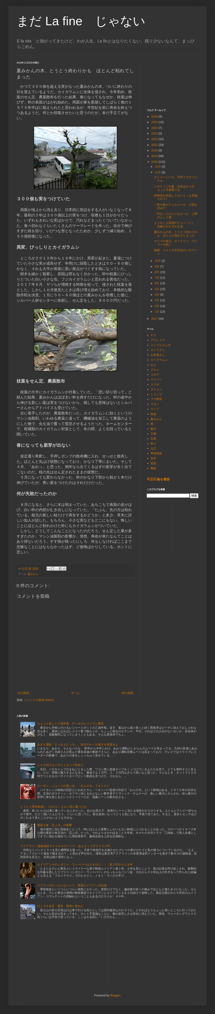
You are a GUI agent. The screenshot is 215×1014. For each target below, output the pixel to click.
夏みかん (33, 574)
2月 (157, 306)
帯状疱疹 (156, 453)
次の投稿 (23, 693)
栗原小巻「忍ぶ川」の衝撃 (54, 825)
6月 (157, 283)
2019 (155, 156)
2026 (155, 116)
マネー (154, 404)
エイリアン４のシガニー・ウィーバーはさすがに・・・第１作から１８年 (85, 864)
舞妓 (153, 468)
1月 (157, 311)
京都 (153, 433)
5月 (157, 289)
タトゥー (156, 389)
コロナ (154, 374)
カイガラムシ (159, 359)
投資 (153, 463)
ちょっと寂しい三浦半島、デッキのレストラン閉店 (70, 723)
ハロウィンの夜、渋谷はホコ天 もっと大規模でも (175, 188)
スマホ (154, 384)
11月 (158, 172)
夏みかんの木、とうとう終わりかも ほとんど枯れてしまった (175, 233)
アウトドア (157, 340)
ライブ (154, 409)
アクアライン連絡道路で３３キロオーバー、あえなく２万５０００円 (65, 846)
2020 (155, 150)
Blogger (115, 995)
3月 (157, 300)
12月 (158, 166)
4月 (157, 294)
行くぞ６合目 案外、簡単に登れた (60, 906)
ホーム (75, 693)
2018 (155, 161)
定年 (153, 458)
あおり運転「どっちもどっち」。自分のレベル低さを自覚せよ (77, 744)
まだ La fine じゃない (81, 21)
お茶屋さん (157, 354)
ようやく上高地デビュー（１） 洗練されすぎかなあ (175, 224)
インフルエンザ (160, 345)
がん (153, 364)
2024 (155, 128)
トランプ (156, 394)
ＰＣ (153, 335)
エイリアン (157, 350)
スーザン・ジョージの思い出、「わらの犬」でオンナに (73, 785)
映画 (153, 414)
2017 (155, 318)
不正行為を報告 (158, 479)
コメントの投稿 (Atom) (39, 700)
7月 (157, 277)
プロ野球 (156, 399)
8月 (157, 272)
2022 (155, 139)
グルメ (154, 369)
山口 (153, 448)
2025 (155, 122)
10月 (158, 260)
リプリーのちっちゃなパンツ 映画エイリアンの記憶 (72, 885)
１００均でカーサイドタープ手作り (60, 765)
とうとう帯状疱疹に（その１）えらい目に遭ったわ (53, 806)
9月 (157, 266)
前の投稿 (127, 693)
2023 (155, 133)
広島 (153, 438)
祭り (153, 443)
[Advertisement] (172, 82)
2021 (155, 144)
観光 (153, 428)
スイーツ (156, 379)
